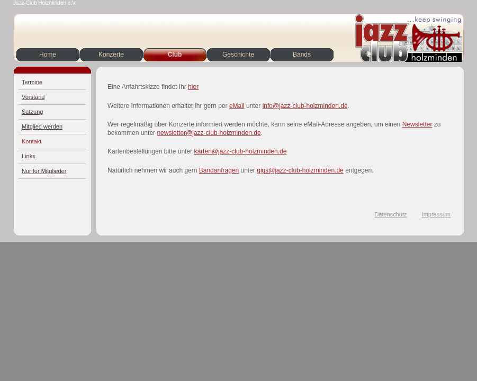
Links (28, 156)
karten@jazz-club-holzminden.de (240, 151)
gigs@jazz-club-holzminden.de (300, 170)
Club (175, 54)
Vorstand (33, 97)
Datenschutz (390, 214)
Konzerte (111, 54)
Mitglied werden (42, 126)
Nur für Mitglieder (44, 171)
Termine (32, 82)
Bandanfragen (219, 170)
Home (47, 54)
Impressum (436, 214)
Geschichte (238, 54)
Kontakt (31, 141)
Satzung (32, 111)
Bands (302, 54)
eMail (237, 106)
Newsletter (417, 124)
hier (193, 86)
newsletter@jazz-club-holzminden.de (208, 133)
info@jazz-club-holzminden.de (305, 106)
